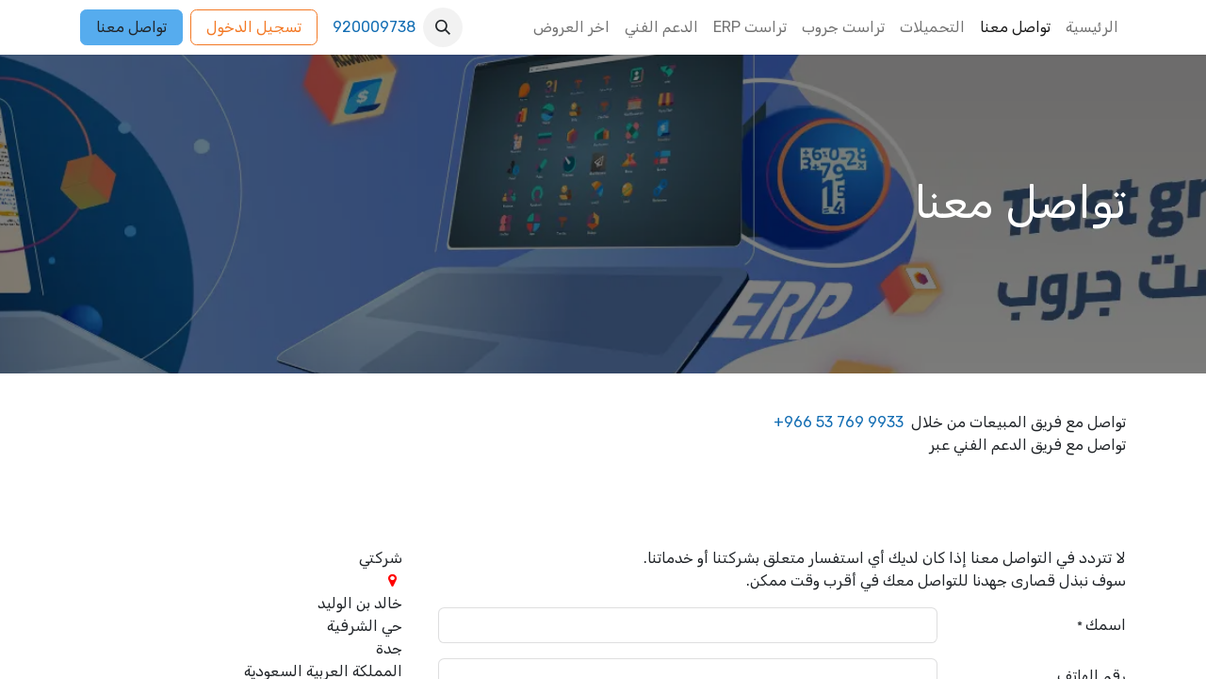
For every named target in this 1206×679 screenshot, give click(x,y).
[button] (443, 27)
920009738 (374, 27)
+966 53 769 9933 (839, 422)
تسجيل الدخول (254, 27)
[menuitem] (1092, 27)
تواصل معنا (131, 27)
